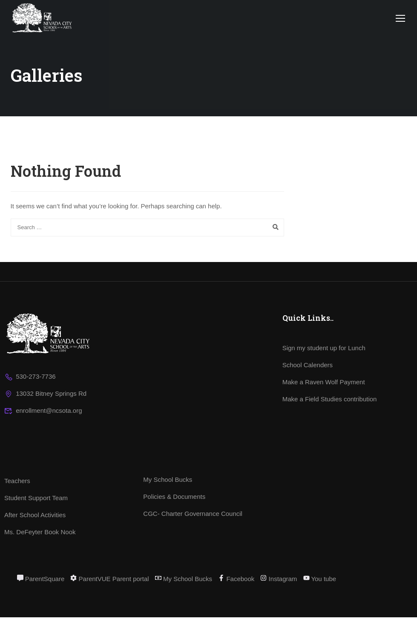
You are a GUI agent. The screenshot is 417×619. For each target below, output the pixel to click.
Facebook (236, 580)
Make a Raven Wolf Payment (323, 383)
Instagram (278, 580)
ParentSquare (41, 580)
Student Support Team (36, 499)
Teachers (17, 482)
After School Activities (35, 516)
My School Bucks (167, 481)
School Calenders (307, 366)
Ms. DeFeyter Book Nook (40, 533)
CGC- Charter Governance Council (192, 515)
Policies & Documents (174, 498)
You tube (319, 580)
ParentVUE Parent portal (109, 580)
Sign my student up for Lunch (323, 349)
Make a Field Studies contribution (329, 400)
